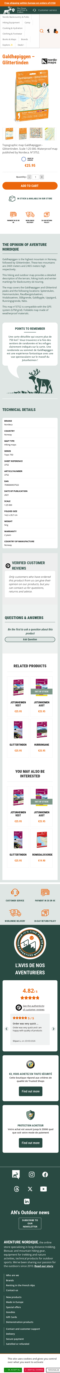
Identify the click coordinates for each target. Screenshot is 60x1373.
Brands (10, 1280)
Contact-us (12, 1290)
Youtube (43, 1189)
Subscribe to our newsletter (30, 1223)
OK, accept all (13, 1370)
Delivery (10, 1333)
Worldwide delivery (30, 221)
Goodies (10, 1312)
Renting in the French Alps (20, 1285)
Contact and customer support (23, 1328)
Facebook (45, 1174)
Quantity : (21, 176)
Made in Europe (14, 1302)
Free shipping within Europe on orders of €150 (30, 2)
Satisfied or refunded (17, 1343)
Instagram (31, 1174)
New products (13, 1297)
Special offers (13, 1307)
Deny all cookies (34, 1370)
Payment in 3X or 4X (45, 900)
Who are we (12, 1275)
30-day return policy (46, 221)
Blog (16, 1174)
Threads (16, 1189)
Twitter (30, 1189)
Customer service (15, 900)
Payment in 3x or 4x (13, 221)
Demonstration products (19, 1322)
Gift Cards (11, 1317)
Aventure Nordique (21, 1242)
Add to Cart (30, 186)
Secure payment (15, 1338)
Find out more (31, 1091)
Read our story (43, 1266)
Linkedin (27, 1201)
